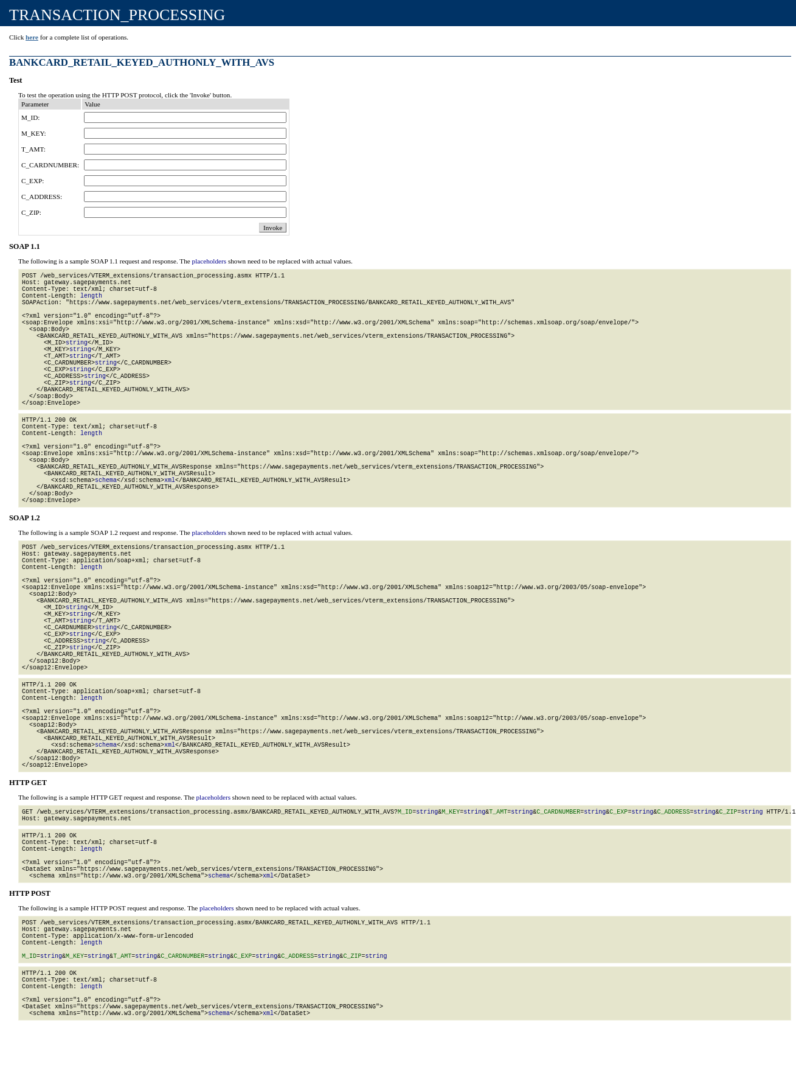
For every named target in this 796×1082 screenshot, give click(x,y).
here (32, 37)
